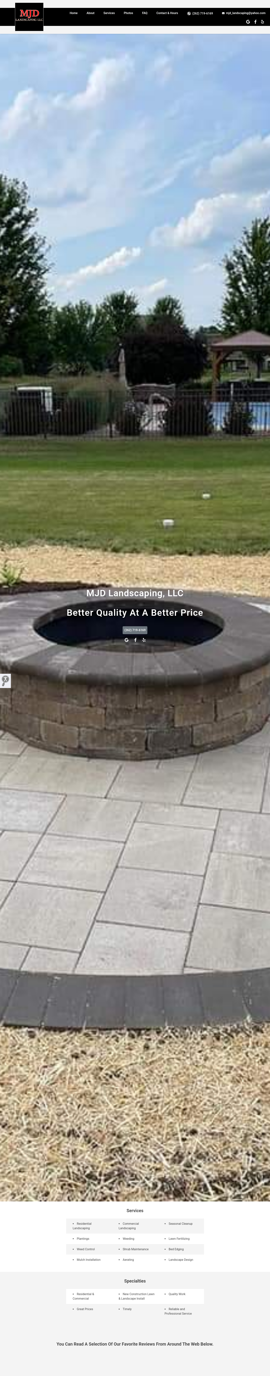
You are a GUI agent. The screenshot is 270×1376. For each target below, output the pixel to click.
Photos (128, 13)
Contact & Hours (167, 13)
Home (74, 13)
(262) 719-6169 (200, 13)
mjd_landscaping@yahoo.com (244, 13)
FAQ (144, 13)
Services (109, 13)
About (90, 13)
